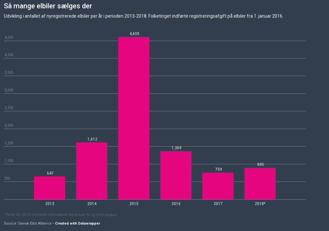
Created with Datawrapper (77, 223)
